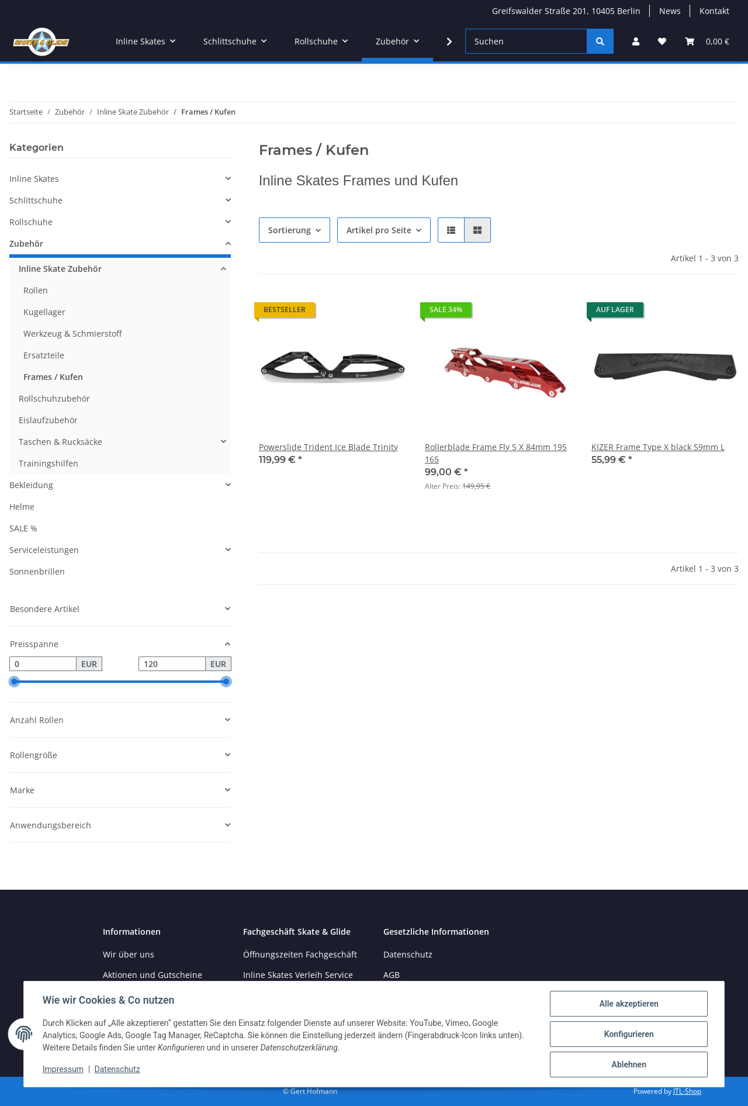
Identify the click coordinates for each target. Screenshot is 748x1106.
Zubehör (26, 243)
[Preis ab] (43, 664)
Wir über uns (128, 954)
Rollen (35, 290)
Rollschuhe (31, 221)
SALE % (23, 528)
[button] (636, 41)
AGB (391, 974)
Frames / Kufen (53, 376)
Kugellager (44, 311)
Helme (21, 506)
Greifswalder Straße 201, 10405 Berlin (566, 10)
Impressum (63, 1069)
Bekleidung (31, 484)
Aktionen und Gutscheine (152, 974)
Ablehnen (628, 1064)
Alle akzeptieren (628, 1003)
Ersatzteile (43, 355)
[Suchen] (526, 41)
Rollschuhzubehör (54, 398)
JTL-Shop (687, 1091)
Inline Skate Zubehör (60, 268)
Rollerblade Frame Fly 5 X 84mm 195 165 (496, 453)
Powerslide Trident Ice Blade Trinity (328, 446)
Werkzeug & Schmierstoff (72, 333)
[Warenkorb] (707, 41)
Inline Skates (34, 178)
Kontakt (714, 10)
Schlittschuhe (36, 200)
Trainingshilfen (48, 463)
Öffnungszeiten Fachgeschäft (300, 954)
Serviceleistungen (44, 549)
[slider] (14, 682)
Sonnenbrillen (37, 571)
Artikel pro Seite (379, 230)
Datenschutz (117, 1069)
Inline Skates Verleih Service (298, 974)
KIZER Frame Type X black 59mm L (658, 446)
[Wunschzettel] (662, 41)
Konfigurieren (628, 1034)
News (670, 10)
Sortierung (289, 230)
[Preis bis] (172, 664)
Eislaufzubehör (48, 420)
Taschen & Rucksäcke (60, 441)
